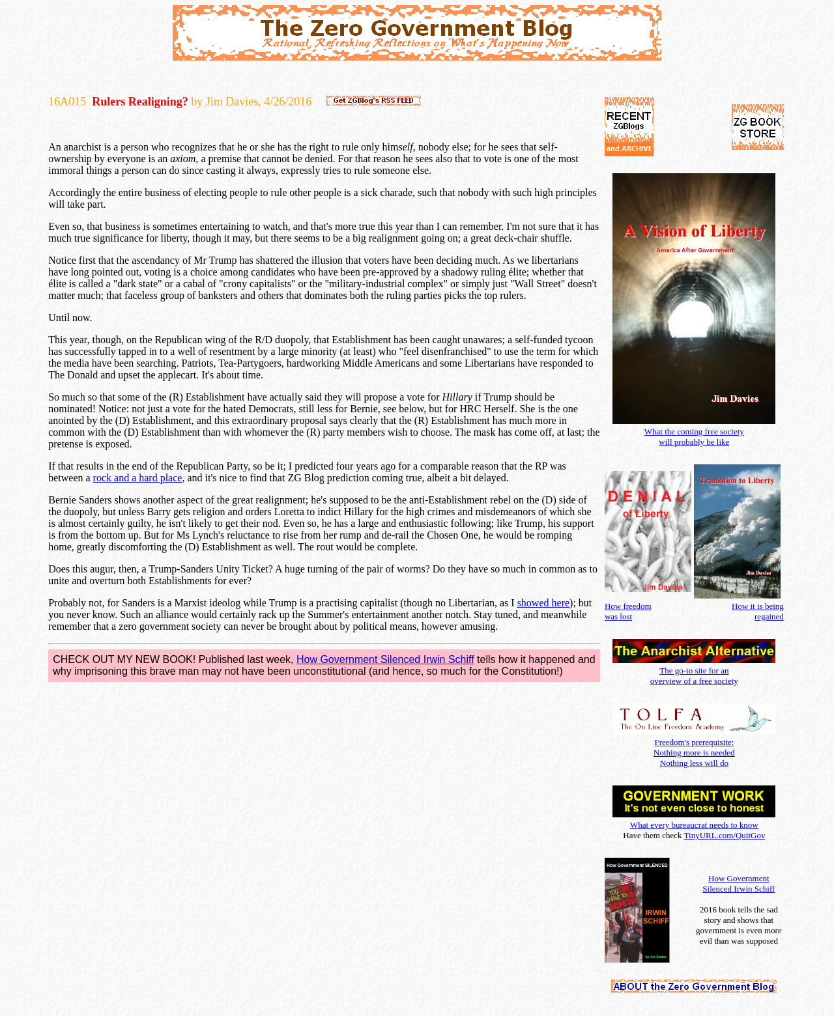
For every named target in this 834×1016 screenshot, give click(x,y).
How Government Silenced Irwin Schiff (385, 659)
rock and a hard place (137, 477)
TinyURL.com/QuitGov (725, 835)
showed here (543, 602)
